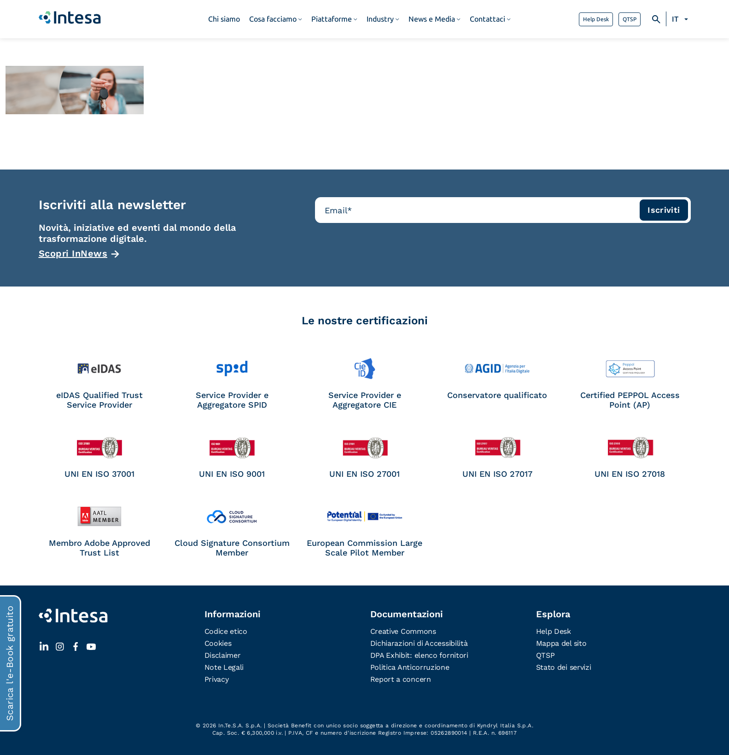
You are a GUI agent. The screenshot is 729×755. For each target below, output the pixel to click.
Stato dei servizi (563, 667)
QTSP (629, 19)
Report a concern (400, 679)
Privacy (216, 679)
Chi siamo (224, 19)
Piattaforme (331, 19)
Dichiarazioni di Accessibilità (419, 643)
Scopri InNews (73, 253)
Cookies (218, 643)
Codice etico (225, 631)
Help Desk (596, 19)
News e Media (431, 19)
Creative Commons (403, 631)
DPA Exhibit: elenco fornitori (419, 655)
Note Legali (224, 667)
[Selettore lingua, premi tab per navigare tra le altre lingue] (681, 19)
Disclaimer (222, 655)
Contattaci (487, 19)
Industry (380, 19)
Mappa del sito (561, 643)
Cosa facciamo (273, 19)
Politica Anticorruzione (409, 667)
